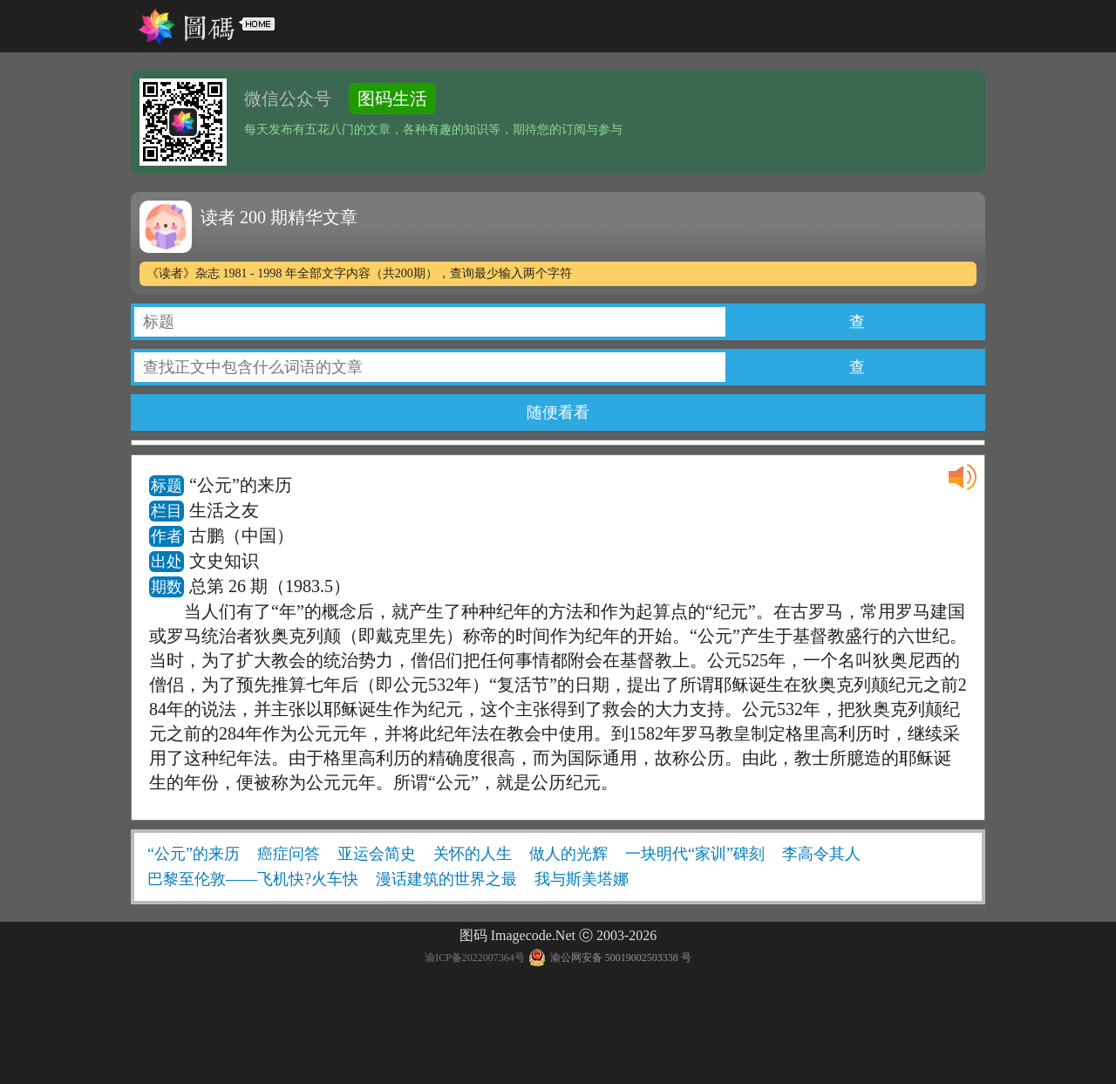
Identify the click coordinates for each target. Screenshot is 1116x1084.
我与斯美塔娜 (581, 879)
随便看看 (558, 412)
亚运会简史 (376, 853)
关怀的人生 (472, 853)
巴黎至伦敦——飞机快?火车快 (252, 879)
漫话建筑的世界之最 (446, 879)
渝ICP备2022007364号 (475, 957)
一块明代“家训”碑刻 (695, 853)
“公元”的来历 (193, 853)
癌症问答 (288, 853)
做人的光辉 (568, 853)
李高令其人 (821, 853)
